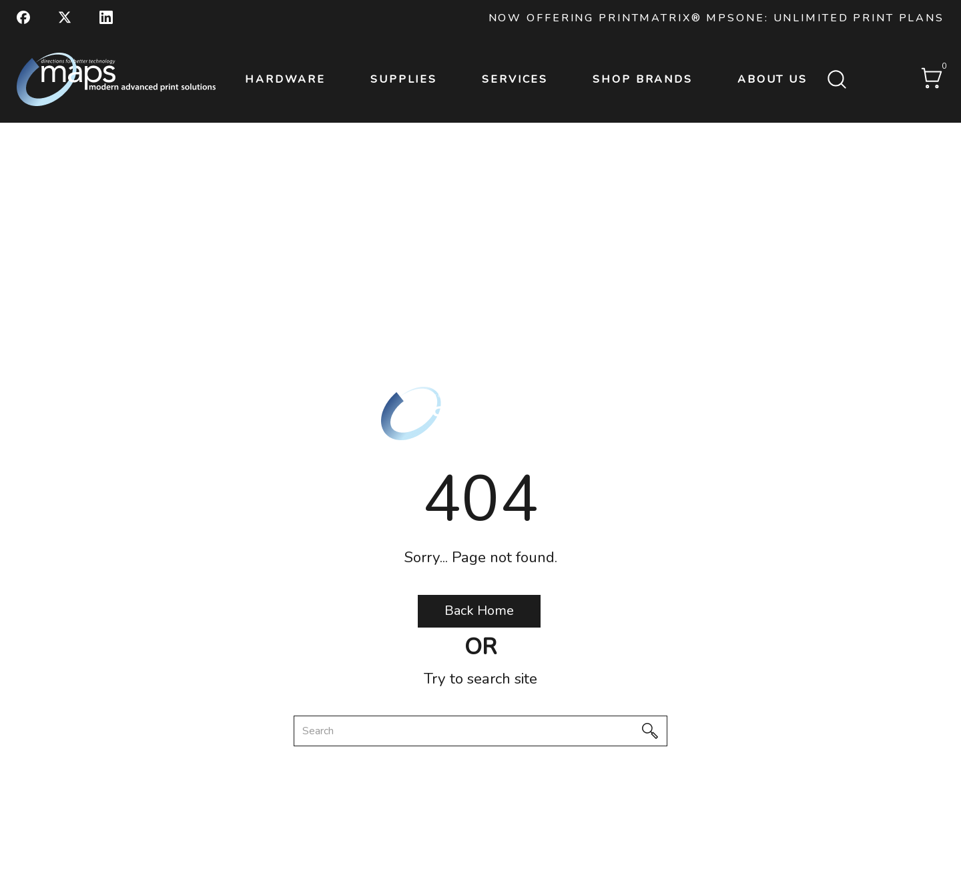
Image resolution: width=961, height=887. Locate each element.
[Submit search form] (837, 81)
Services (515, 79)
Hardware (285, 79)
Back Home (479, 611)
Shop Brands (643, 79)
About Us (772, 79)
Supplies (403, 79)
